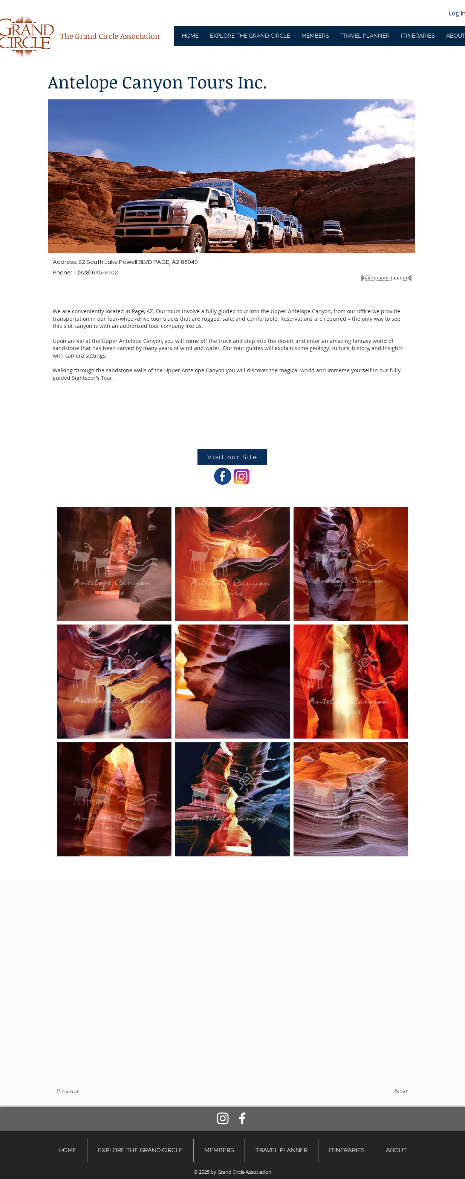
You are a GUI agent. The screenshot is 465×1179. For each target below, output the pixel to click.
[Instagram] (223, 1118)
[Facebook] (242, 1118)
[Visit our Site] (232, 457)
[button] (82, 1091)
